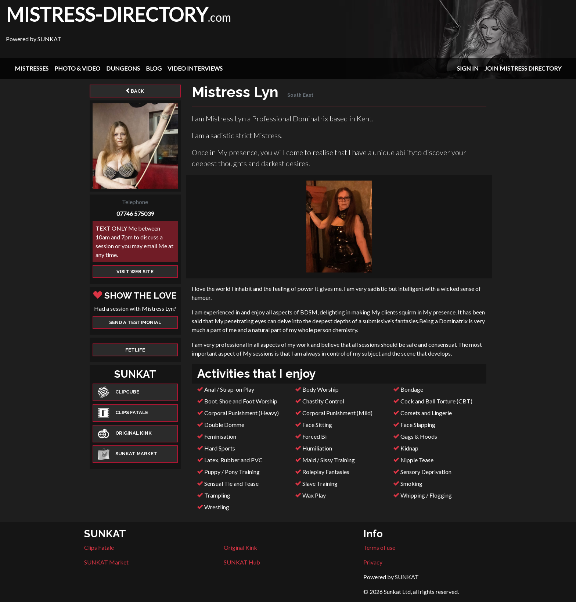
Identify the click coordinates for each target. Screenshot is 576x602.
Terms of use (379, 547)
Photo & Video (77, 68)
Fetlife (135, 350)
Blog (154, 68)
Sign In (468, 68)
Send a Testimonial (135, 322)
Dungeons (123, 68)
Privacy (372, 562)
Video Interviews (195, 68)
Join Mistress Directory (523, 68)
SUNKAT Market (106, 562)
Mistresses (31, 68)
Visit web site (135, 271)
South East (300, 95)
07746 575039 (135, 213)
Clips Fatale (99, 547)
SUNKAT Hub (242, 562)
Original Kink (240, 547)
